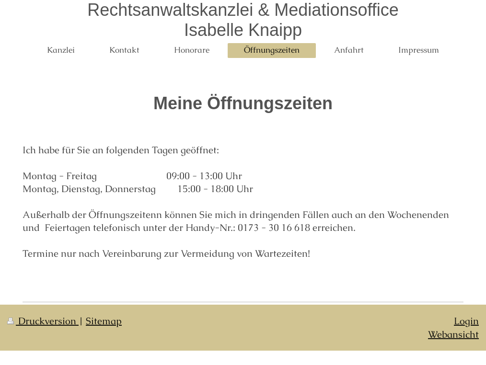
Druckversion (43, 321)
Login (466, 321)
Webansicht (453, 334)
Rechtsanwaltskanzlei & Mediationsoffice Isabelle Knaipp (243, 20)
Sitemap (104, 321)
